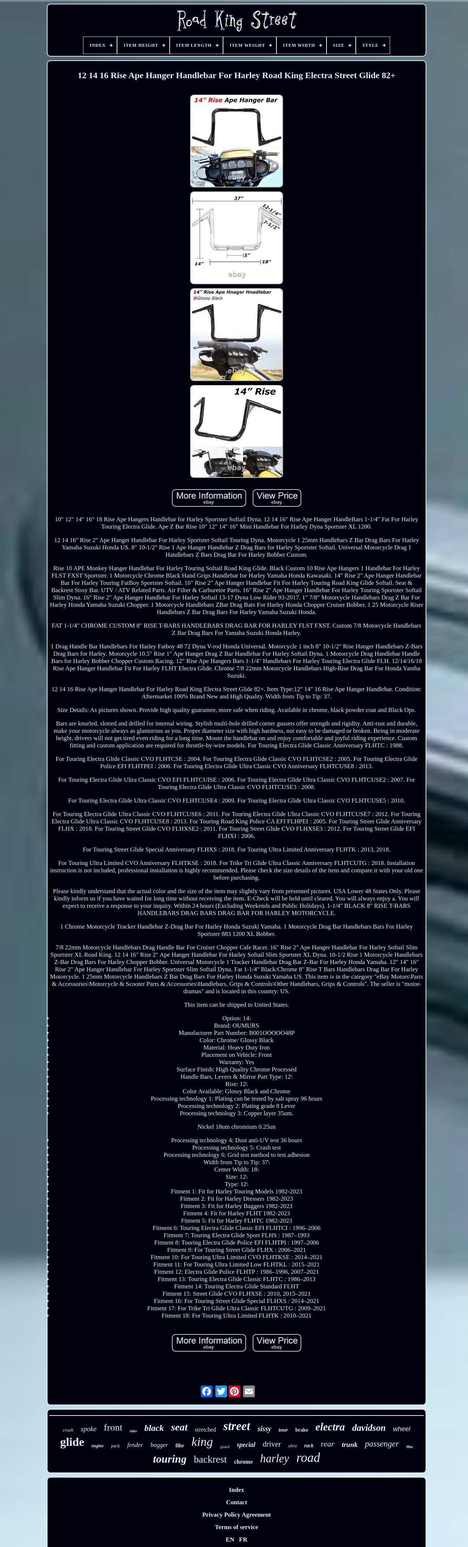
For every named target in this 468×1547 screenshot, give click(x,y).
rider (133, 1431)
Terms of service (236, 1527)
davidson (369, 1428)
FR (243, 1539)
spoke (89, 1429)
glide (72, 1441)
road (308, 1458)
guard (224, 1446)
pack (115, 1445)
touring (170, 1459)
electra (330, 1427)
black (154, 1428)
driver (272, 1444)
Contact (236, 1502)
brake (301, 1430)
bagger (159, 1444)
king (202, 1441)
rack (309, 1445)
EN (230, 1539)
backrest (210, 1459)
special (246, 1444)
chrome (243, 1462)
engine (97, 1445)
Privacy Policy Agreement (236, 1514)
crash (68, 1430)
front (113, 1427)
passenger (382, 1443)
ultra (292, 1445)
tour (283, 1430)
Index (236, 1489)
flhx (409, 1446)
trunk (350, 1444)
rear (328, 1443)
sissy (264, 1429)
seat (179, 1427)
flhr (180, 1445)
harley (274, 1458)
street (236, 1426)
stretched (205, 1429)
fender (135, 1444)
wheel (401, 1429)
